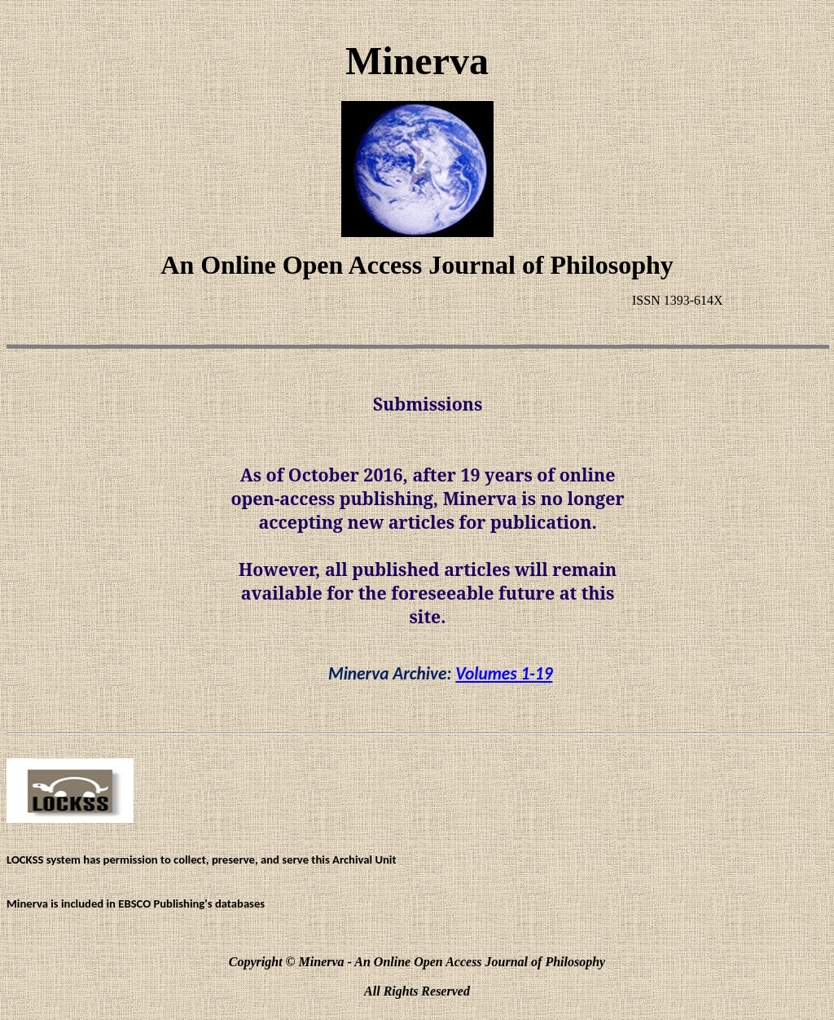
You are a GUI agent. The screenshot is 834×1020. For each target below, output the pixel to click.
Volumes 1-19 (503, 673)
